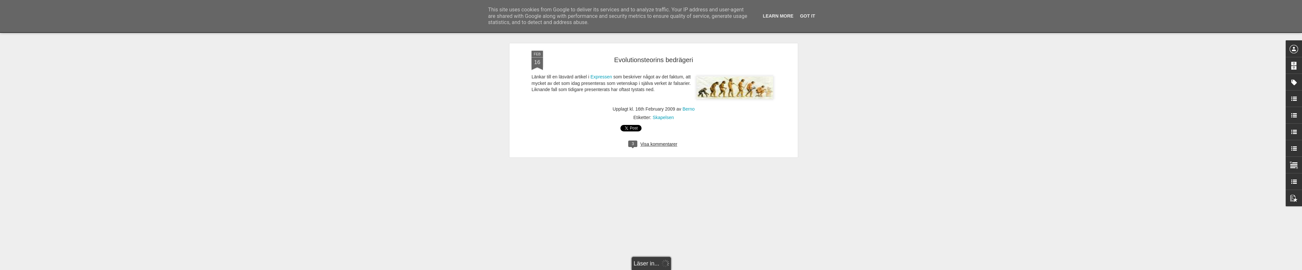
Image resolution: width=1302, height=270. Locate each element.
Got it (807, 16)
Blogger (655, 266)
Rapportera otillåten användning (688, 266)
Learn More (778, 16)
